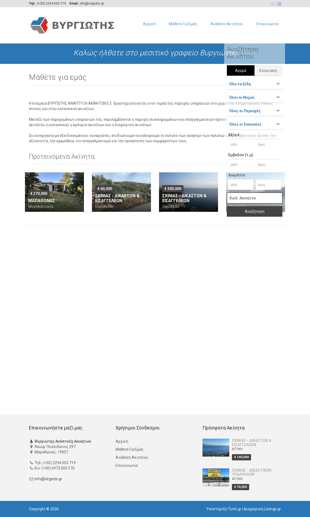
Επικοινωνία (267, 24)
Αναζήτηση (254, 211)
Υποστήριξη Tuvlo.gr (223, 509)
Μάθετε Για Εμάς (183, 24)
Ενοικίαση (268, 70)
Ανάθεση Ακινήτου (227, 24)
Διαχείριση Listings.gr (262, 509)
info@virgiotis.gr (48, 479)
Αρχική (149, 24)
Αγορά (240, 70)
